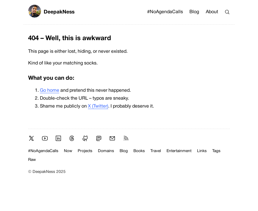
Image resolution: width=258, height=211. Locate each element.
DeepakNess (51, 12)
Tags (216, 151)
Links (202, 151)
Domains (106, 151)
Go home (49, 91)
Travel (155, 151)
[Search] (227, 12)
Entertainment (179, 151)
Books (139, 151)
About (212, 12)
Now (68, 151)
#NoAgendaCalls (165, 12)
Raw (32, 160)
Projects (85, 151)
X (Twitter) (98, 106)
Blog (194, 12)
